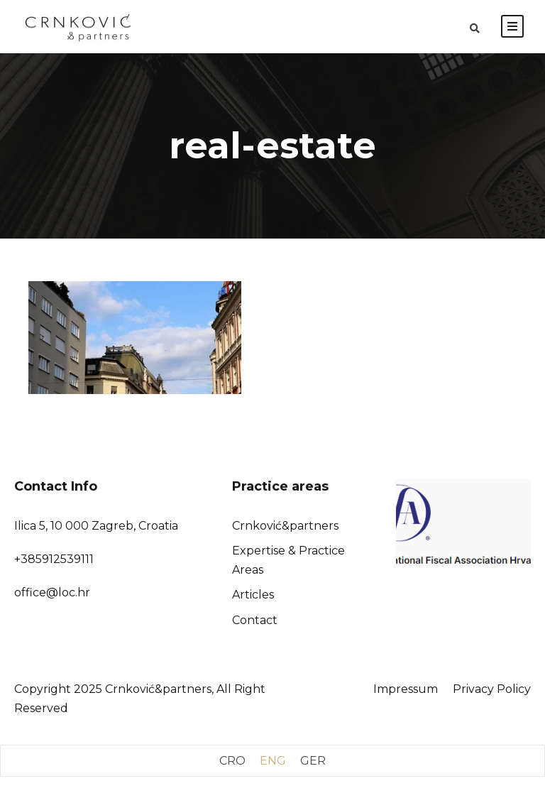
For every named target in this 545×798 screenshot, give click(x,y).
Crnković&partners (285, 525)
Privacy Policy (492, 689)
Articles (253, 594)
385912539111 (57, 559)
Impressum (405, 689)
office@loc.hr (52, 592)
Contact (254, 620)
